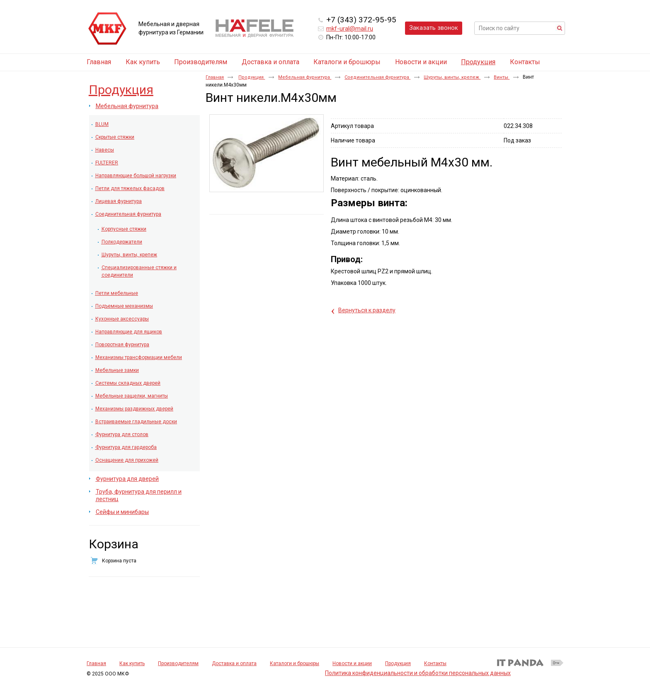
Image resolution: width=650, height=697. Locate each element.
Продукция (478, 62)
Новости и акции (352, 663)
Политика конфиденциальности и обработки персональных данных (418, 673)
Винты (501, 77)
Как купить (132, 663)
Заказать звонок (433, 27)
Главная (215, 77)
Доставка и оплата (234, 663)
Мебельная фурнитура (304, 77)
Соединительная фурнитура (377, 77)
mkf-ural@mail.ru (349, 28)
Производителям (178, 663)
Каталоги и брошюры (294, 663)
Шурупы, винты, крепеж (452, 77)
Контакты (435, 663)
